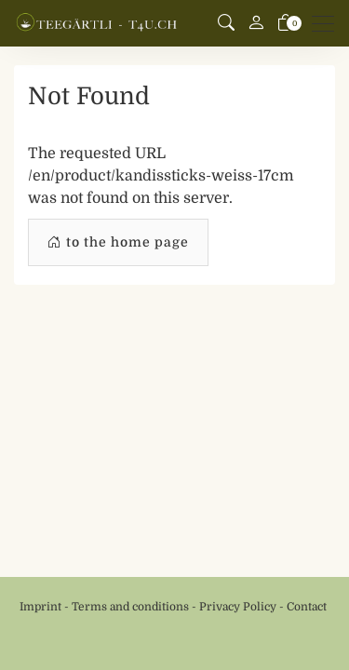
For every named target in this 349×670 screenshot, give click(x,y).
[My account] (256, 23)
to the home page (118, 242)
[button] (226, 23)
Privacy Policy (237, 606)
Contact (307, 606)
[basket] (286, 23)
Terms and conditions (130, 606)
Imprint (40, 606)
